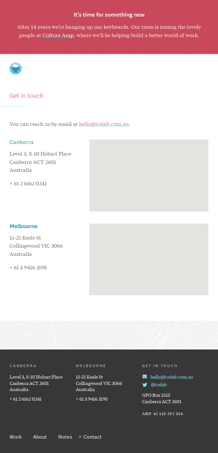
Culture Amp (58, 34)
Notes (135, 68)
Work (106, 68)
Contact (198, 68)
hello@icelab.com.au (104, 123)
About (166, 68)
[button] (149, 169)
